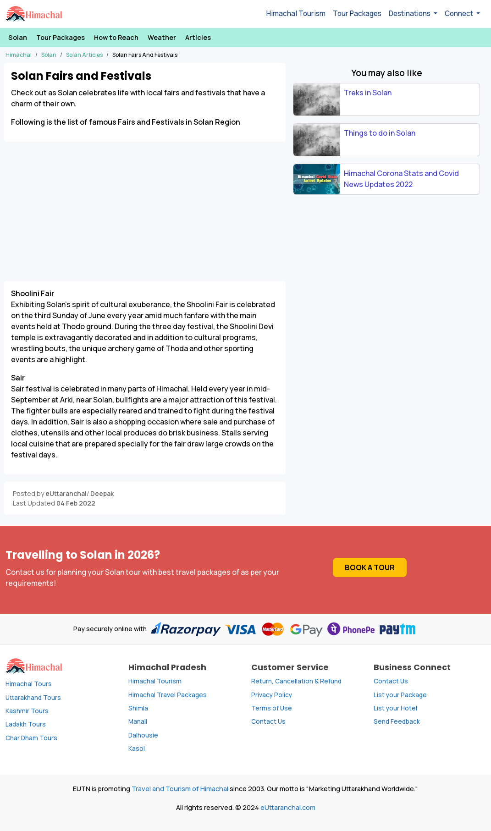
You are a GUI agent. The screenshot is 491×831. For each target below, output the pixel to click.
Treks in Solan (368, 93)
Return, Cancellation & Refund (296, 681)
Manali (137, 721)
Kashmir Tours (27, 711)
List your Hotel (395, 708)
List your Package (400, 695)
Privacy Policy (271, 695)
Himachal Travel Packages (167, 695)
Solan (17, 37)
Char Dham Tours (31, 738)
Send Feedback (397, 721)
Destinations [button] (410, 13)
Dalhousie (143, 735)
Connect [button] (459, 13)
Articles (198, 37)
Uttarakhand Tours (33, 697)
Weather (162, 37)
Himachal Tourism (295, 13)
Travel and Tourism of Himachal (180, 788)
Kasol (136, 748)
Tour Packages (357, 13)
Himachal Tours (29, 684)
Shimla (138, 708)
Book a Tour (370, 567)
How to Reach (116, 37)
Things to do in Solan (379, 133)
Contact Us (268, 721)
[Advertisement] (144, 206)
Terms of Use (271, 708)
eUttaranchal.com (287, 807)
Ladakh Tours (26, 724)
